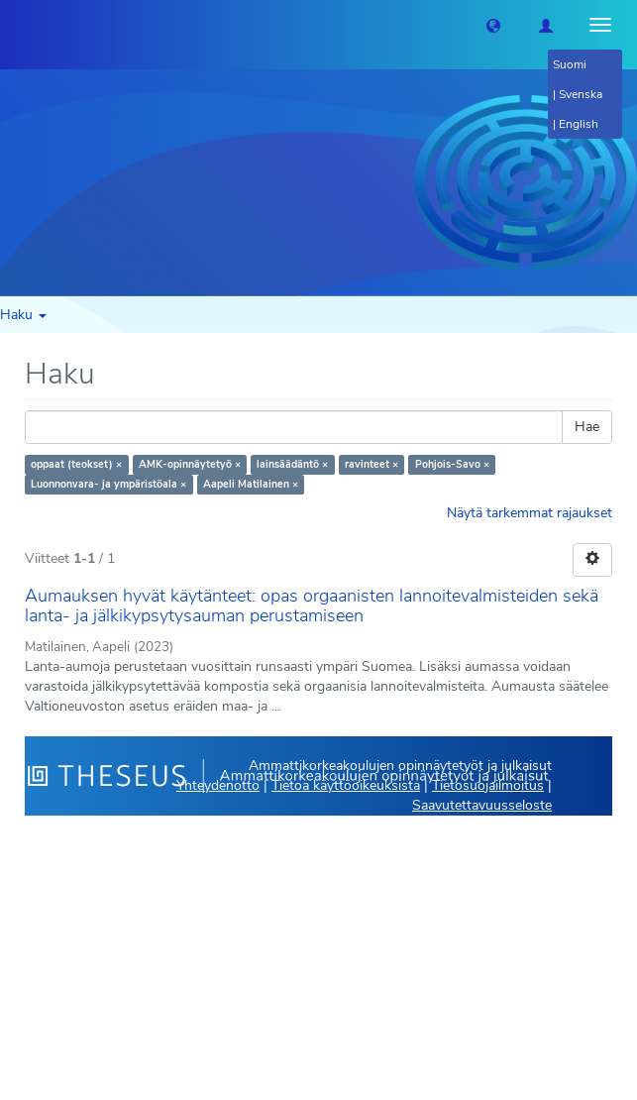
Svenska (580, 94)
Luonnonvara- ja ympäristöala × (108, 484)
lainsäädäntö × (292, 464)
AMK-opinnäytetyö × (190, 464)
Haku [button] (23, 314)
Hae (587, 426)
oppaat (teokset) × (76, 464)
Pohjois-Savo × (452, 464)
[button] (493, 25)
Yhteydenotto (218, 785)
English (578, 124)
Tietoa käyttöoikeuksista (345, 785)
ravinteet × (371, 464)
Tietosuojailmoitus (488, 785)
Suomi (569, 64)
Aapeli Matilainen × (250, 484)
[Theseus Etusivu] (15, 25)
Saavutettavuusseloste (482, 805)
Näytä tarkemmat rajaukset (529, 512)
